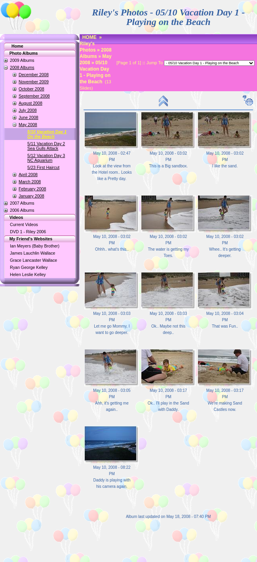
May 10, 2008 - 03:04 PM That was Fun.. (225, 319)
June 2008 (28, 117)
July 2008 (28, 110)
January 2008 (31, 196)
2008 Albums (22, 67)
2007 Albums (22, 203)
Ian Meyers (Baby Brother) (34, 246)
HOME (89, 37)
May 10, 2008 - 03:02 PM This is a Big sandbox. (168, 159)
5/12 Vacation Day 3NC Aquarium (46, 158)
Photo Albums (19, 53)
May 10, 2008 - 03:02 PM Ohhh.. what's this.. (112, 242)
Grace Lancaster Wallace (33, 260)
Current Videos (24, 224)
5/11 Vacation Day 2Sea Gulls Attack (46, 146)
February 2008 (32, 188)
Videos (12, 217)
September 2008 (34, 96)
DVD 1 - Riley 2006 (28, 231)
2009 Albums (22, 60)
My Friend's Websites (26, 238)
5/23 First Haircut (43, 167)
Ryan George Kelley (29, 267)
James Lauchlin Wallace (32, 253)
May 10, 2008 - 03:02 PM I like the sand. (225, 159)
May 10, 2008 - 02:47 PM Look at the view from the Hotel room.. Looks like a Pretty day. (112, 166)
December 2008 (34, 74)
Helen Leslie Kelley (28, 274)
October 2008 (31, 88)
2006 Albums (22, 210)
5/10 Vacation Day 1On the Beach (47, 134)
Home (17, 46)
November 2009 (34, 81)
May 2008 (28, 124)
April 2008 (28, 174)
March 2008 (30, 181)
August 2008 (30, 103)
